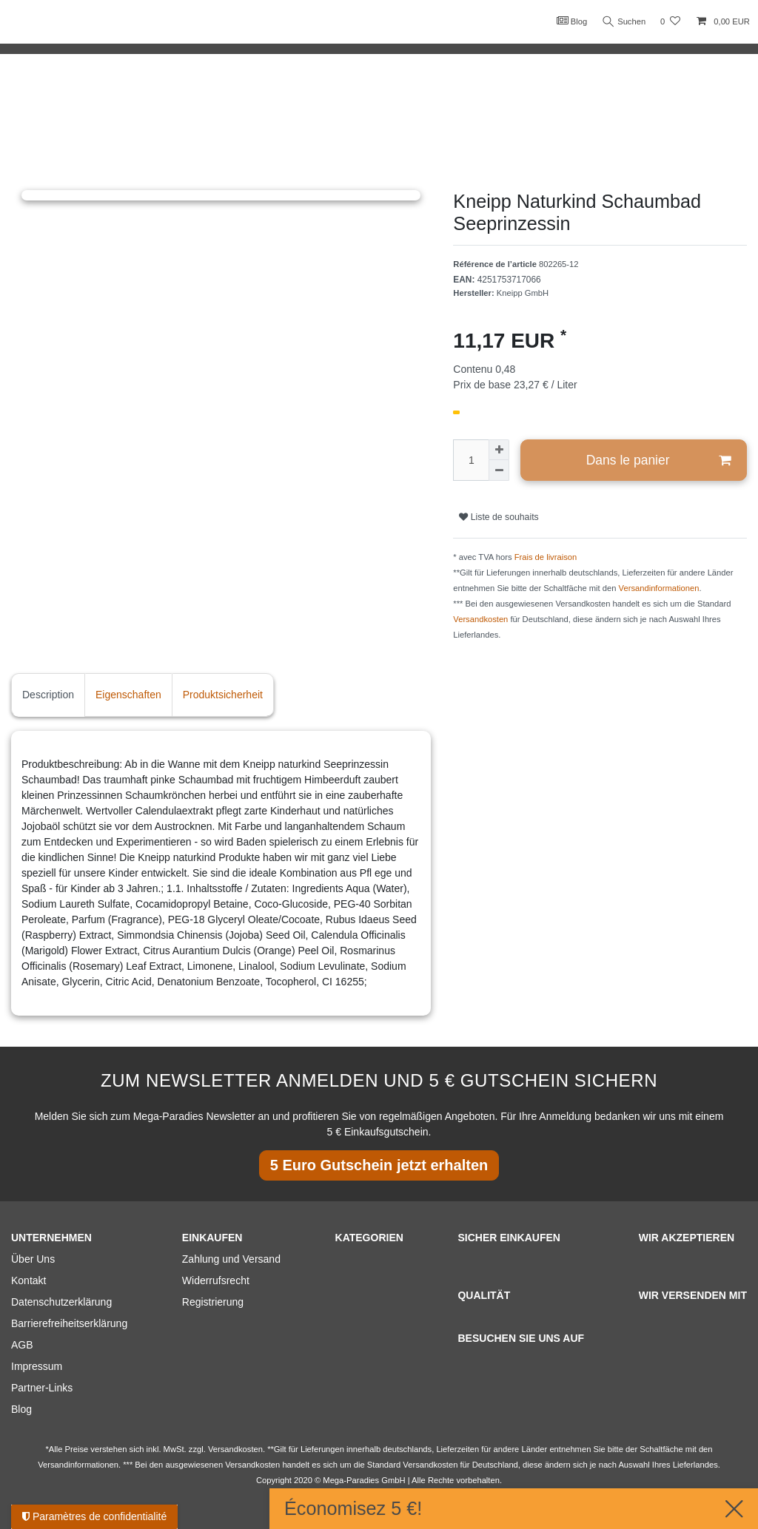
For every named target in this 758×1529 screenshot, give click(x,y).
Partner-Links (42, 1388)
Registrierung (213, 1302)
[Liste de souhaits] (670, 21)
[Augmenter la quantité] (499, 449)
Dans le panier (658, 460)
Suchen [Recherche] (622, 22)
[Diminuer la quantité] (499, 470)
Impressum (36, 1366)
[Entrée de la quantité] (471, 460)
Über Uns (33, 1259)
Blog (568, 21)
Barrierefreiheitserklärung (69, 1323)
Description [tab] (48, 695)
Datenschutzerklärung (61, 1302)
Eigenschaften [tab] (128, 695)
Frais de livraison (545, 557)
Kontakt (28, 1280)
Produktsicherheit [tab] (223, 695)
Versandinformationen (659, 588)
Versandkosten (480, 619)
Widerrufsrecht (215, 1280)
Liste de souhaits (498, 517)
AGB (22, 1345)
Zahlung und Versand (231, 1259)
